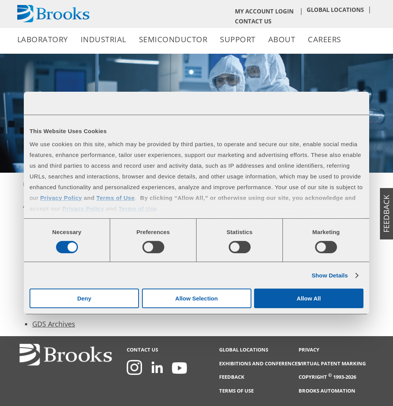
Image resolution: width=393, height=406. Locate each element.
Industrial (103, 39)
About (282, 39)
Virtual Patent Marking (332, 363)
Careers (324, 39)
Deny (84, 298)
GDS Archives (53, 323)
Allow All (309, 298)
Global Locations (335, 9)
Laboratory (42, 39)
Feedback (231, 377)
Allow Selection (196, 298)
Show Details (330, 275)
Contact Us (253, 21)
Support (238, 39)
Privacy (309, 350)
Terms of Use (236, 391)
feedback (386, 214)
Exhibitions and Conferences (259, 363)
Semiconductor (173, 39)
